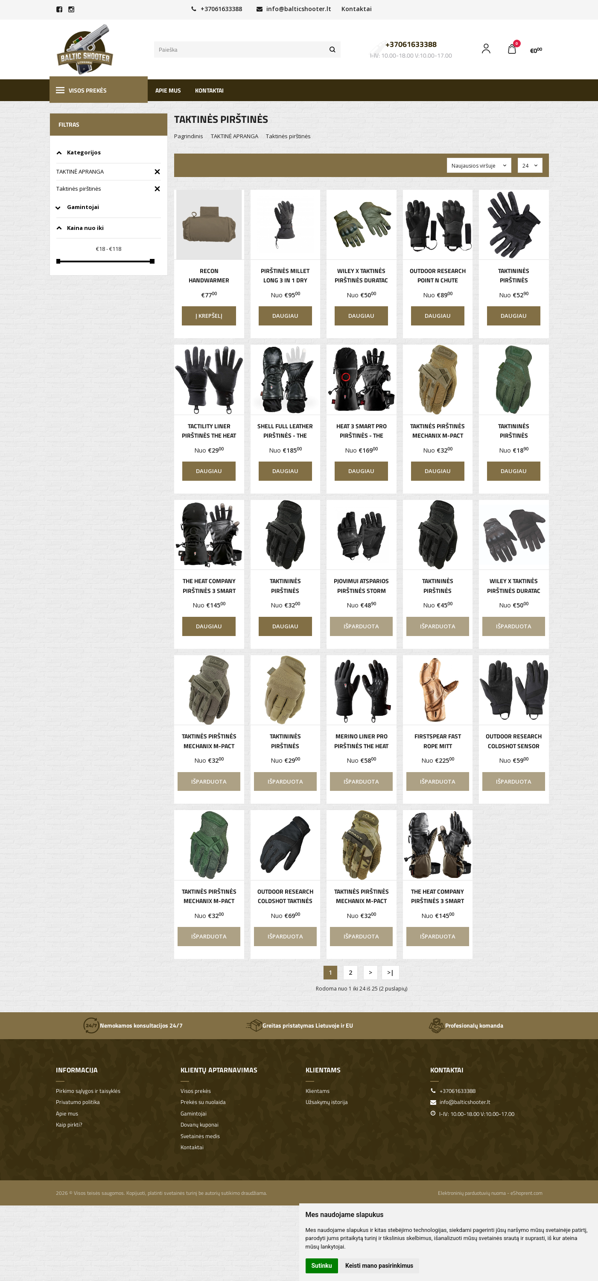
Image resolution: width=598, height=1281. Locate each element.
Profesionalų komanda (465, 1025)
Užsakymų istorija (327, 1102)
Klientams (323, 1070)
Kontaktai (356, 9)
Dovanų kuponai (200, 1125)
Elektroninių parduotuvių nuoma (472, 1193)
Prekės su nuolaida (203, 1102)
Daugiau (285, 316)
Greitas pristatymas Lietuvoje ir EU (299, 1025)
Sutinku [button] (322, 1265)
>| (390, 972)
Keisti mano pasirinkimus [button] (379, 1265)
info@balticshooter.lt (294, 9)
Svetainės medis (200, 1136)
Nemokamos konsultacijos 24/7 (133, 1025)
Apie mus (168, 90)
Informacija (77, 1070)
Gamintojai (194, 1114)
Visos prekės (81, 90)
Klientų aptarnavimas (219, 1070)
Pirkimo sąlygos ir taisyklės (88, 1091)
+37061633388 (216, 9)
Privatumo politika (78, 1102)
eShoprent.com (526, 1193)
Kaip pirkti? (69, 1125)
